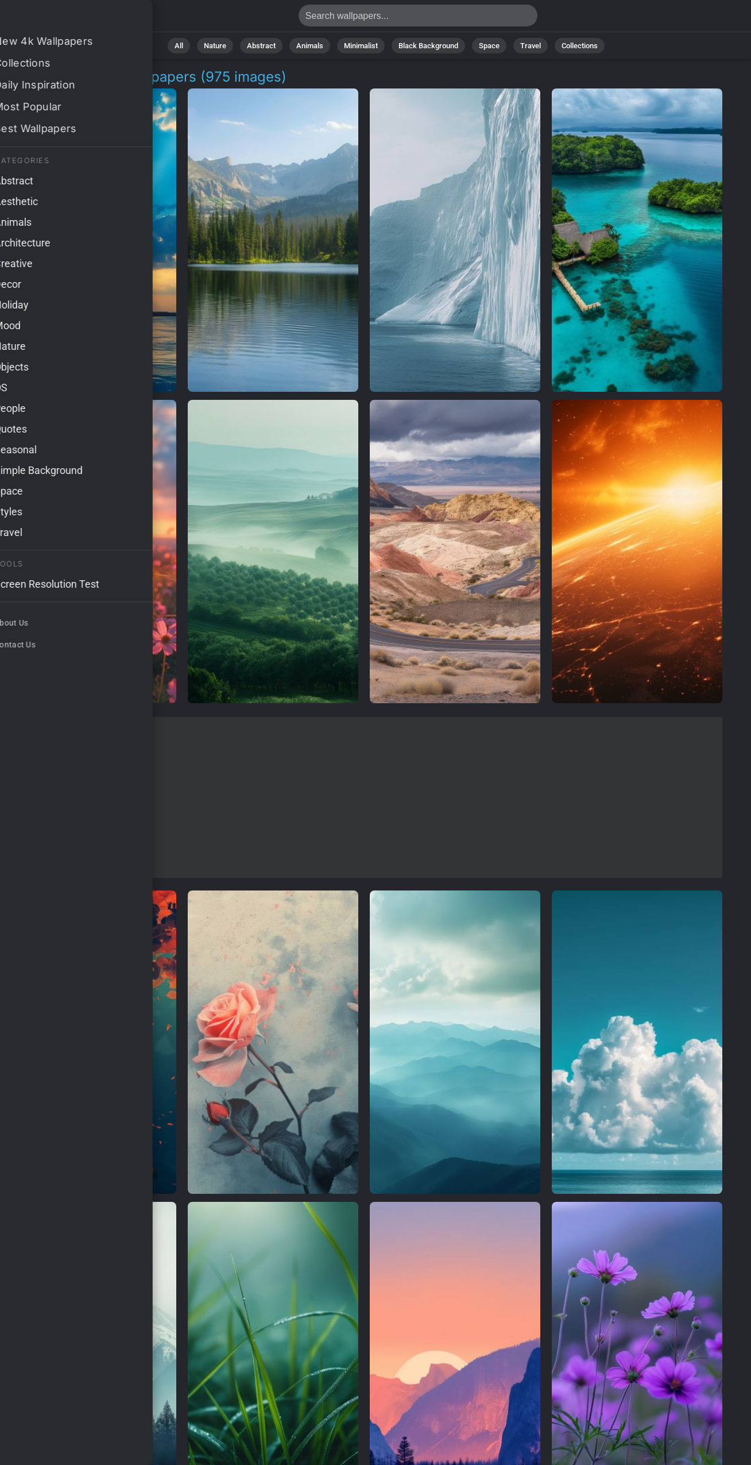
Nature (215, 45)
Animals (309, 45)
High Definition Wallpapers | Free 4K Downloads (69, 18)
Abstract (261, 45)
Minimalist (361, 45)
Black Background (428, 45)
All (179, 45)
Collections (580, 45)
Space (489, 45)
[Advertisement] (364, 797)
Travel (530, 45)
